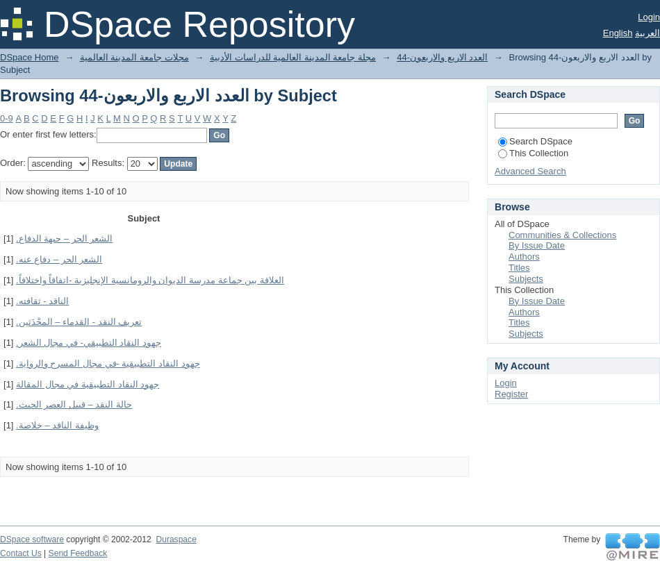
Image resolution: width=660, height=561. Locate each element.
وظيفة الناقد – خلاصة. (57, 425)
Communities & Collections (562, 235)
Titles (519, 267)
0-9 (6, 118)
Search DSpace (535, 141)
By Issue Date (537, 245)
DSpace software (32, 539)
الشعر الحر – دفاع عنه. (59, 259)
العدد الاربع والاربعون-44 (442, 57)
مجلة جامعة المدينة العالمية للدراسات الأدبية (293, 57)
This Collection (533, 153)
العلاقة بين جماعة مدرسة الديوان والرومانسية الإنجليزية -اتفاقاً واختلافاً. (150, 280)
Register (511, 394)
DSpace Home (29, 57)
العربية (647, 33)
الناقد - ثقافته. (42, 301)
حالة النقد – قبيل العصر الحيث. (74, 404)
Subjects (526, 279)
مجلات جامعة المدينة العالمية (134, 57)
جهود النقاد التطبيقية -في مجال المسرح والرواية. (108, 363)
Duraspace (176, 539)
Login (649, 17)
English (618, 33)
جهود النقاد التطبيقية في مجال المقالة (87, 384)
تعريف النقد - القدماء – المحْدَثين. (79, 322)
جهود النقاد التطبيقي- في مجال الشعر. (88, 342)
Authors (524, 256)
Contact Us (21, 553)
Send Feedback (78, 553)
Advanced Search (530, 171)
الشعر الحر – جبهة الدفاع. (64, 238)
